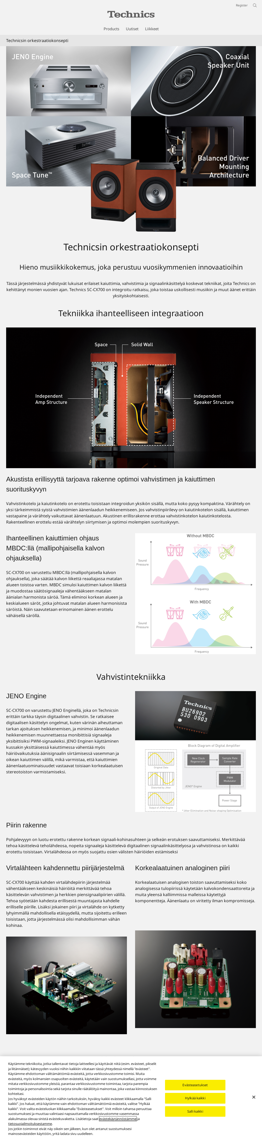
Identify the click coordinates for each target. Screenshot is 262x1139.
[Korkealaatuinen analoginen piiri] (195, 979)
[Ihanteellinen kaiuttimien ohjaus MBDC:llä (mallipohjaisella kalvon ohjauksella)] (195, 593)
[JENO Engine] (195, 751)
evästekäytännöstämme (117, 1118)
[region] (131, 1097)
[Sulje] (253, 1097)
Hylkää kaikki (195, 1098)
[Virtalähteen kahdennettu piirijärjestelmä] (66, 985)
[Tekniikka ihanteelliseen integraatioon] (131, 397)
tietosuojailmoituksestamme (30, 1123)
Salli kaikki (195, 1111)
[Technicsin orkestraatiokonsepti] (131, 139)
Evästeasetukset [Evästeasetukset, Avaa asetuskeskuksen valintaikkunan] (195, 1085)
